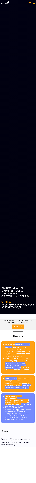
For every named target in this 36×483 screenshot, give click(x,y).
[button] (30, 3)
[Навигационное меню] (34, 3)
